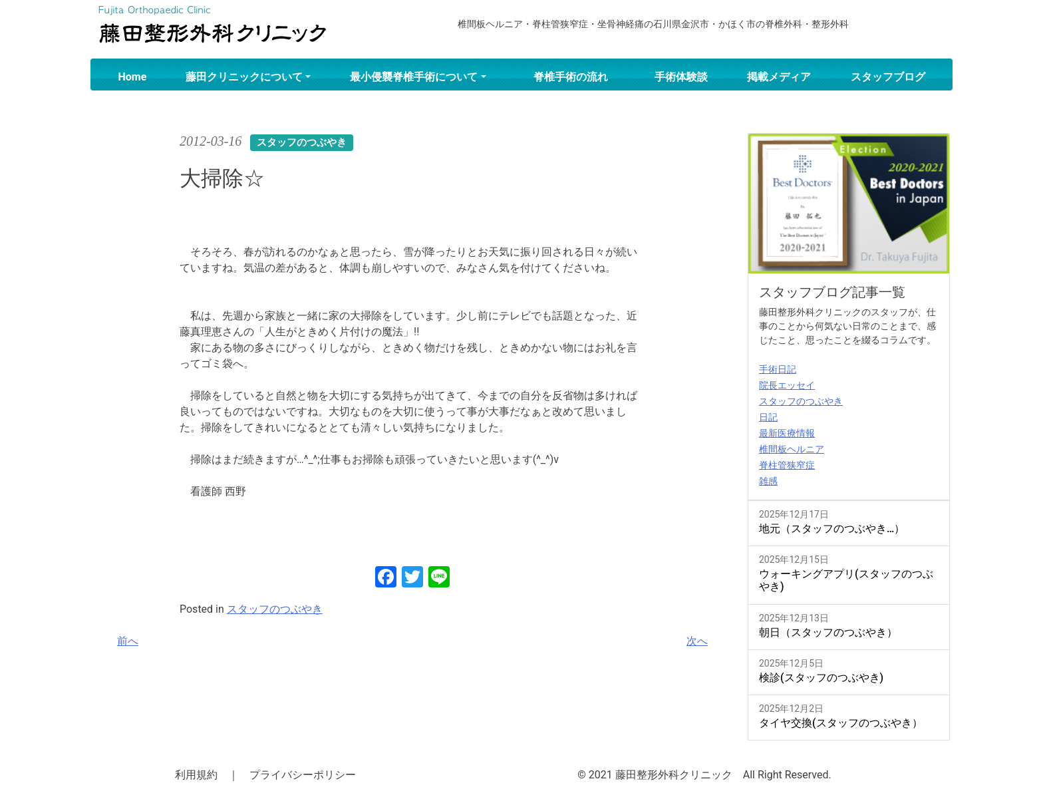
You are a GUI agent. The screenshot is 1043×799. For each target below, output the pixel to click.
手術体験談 (681, 77)
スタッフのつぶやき (275, 609)
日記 (768, 417)
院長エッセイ (787, 385)
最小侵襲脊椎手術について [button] (414, 77)
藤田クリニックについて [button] (244, 77)
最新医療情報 (787, 433)
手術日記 (777, 369)
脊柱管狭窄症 (787, 465)
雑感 (768, 481)
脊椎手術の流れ (570, 77)
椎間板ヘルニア (791, 449)
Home (132, 77)
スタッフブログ (888, 77)
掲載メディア (779, 77)
